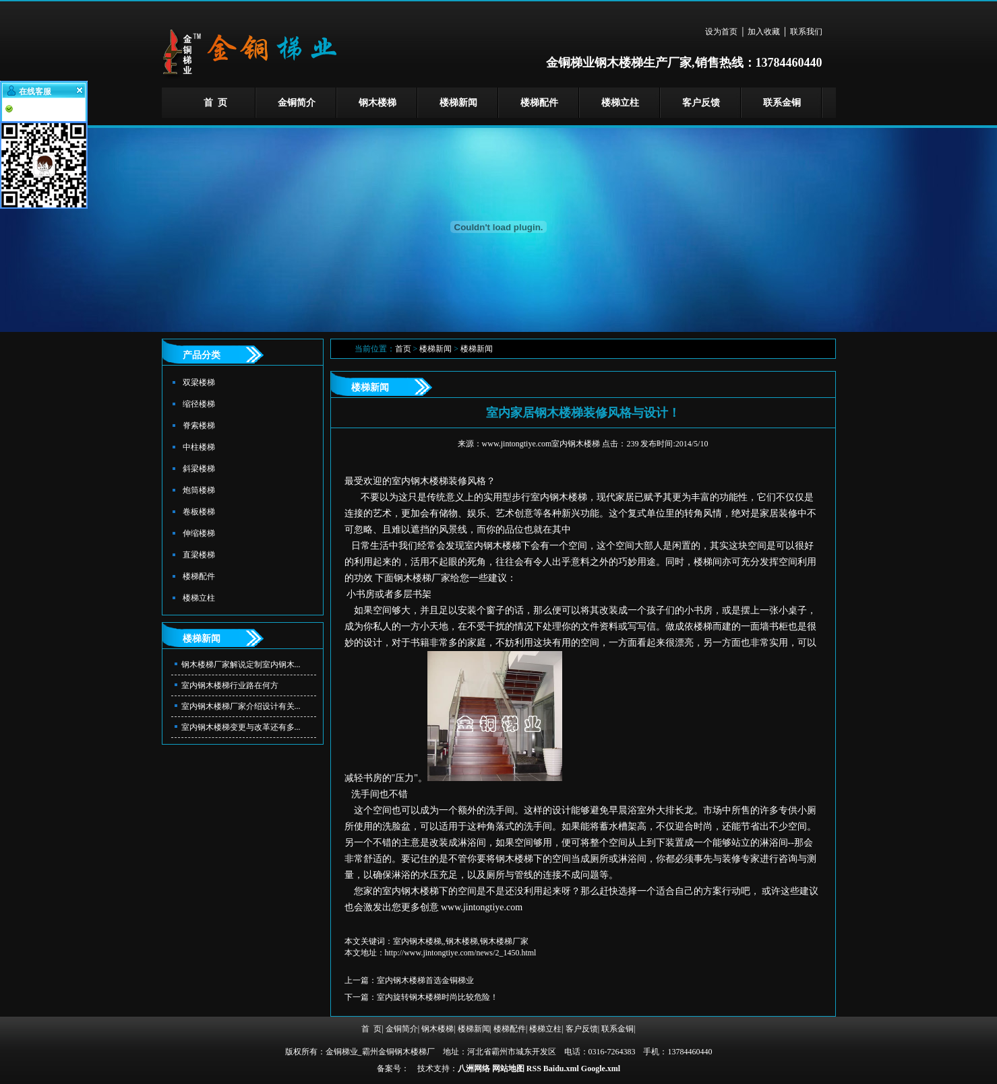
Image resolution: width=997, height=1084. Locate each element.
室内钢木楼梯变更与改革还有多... (241, 727)
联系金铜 (782, 103)
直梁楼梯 (199, 555)
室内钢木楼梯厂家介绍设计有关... (241, 706)
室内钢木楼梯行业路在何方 (229, 685)
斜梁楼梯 (199, 468)
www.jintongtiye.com (481, 907)
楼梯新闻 (458, 103)
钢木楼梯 (377, 103)
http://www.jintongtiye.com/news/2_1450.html (461, 952)
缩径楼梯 (199, 404)
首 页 (215, 103)
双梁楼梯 (199, 382)
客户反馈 (701, 103)
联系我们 (806, 31)
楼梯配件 (539, 103)
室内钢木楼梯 (420, 481)
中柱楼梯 (199, 447)
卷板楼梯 (199, 511)
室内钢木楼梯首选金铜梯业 (425, 980)
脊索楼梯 (199, 425)
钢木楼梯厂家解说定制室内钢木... (241, 664)
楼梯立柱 (620, 103)
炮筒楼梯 (199, 490)
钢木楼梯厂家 (422, 578)
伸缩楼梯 (199, 533)
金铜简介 (296, 103)
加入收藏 (764, 31)
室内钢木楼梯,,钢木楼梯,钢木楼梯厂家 (460, 941)
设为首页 (721, 31)
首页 (403, 348)
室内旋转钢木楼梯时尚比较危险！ (437, 997)
